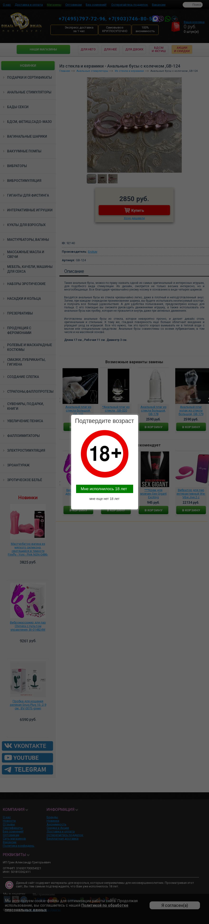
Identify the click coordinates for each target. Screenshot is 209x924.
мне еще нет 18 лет (104, 499)
